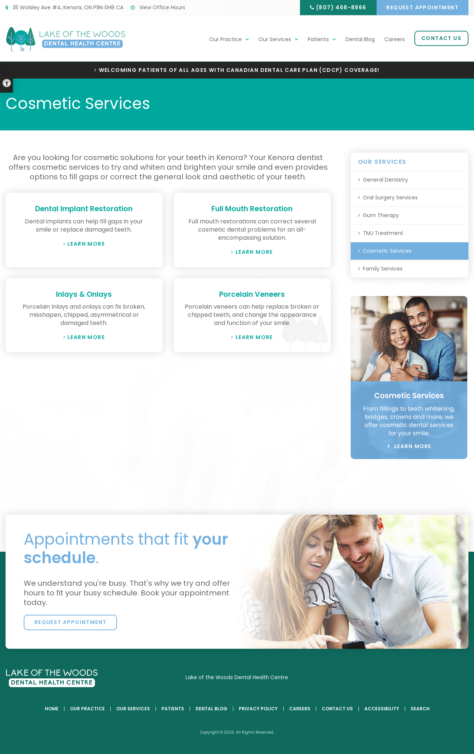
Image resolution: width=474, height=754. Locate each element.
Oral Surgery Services (390, 197)
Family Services (383, 268)
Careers (394, 39)
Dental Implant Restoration (84, 208)
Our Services (274, 39)
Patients (318, 39)
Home (52, 709)
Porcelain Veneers (252, 294)
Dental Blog (360, 39)
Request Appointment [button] (422, 7)
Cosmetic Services (387, 251)
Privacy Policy (258, 709)
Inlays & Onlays (84, 294)
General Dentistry (385, 179)
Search (420, 709)
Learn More (86, 243)
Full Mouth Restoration (252, 208)
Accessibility (381, 709)
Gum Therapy (381, 215)
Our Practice (225, 39)
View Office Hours (158, 7)
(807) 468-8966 (339, 7)
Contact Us (441, 38)
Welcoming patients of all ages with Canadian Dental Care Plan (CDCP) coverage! (239, 70)
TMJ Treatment (383, 233)
